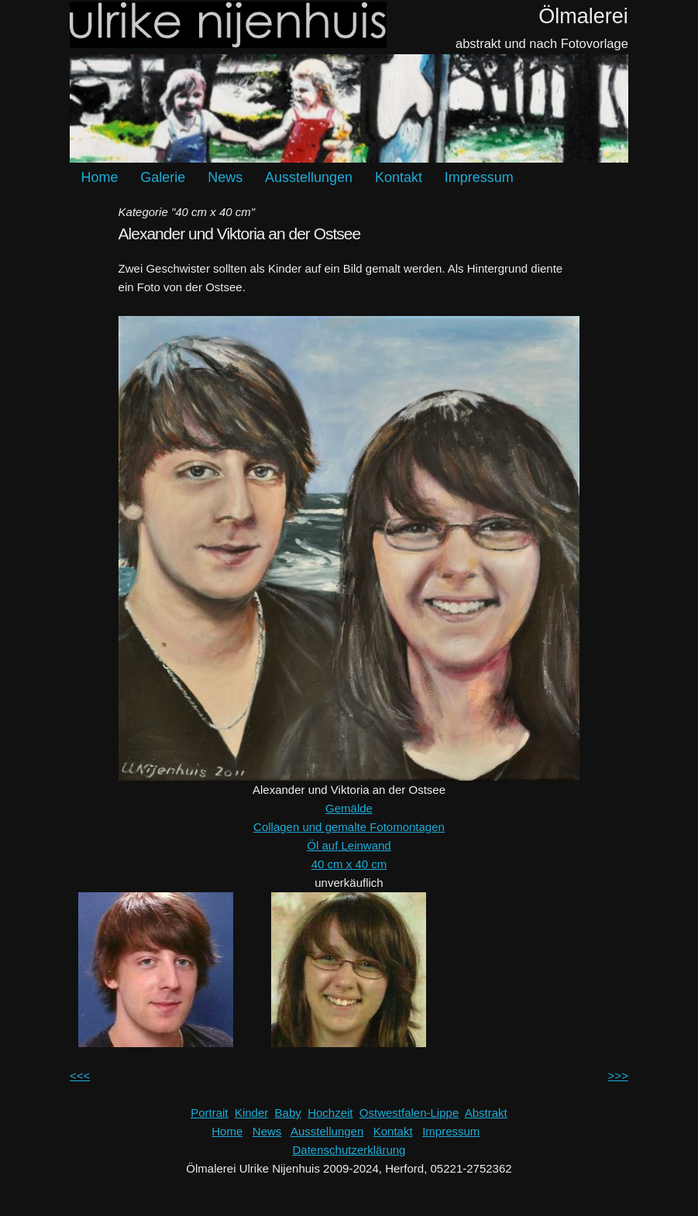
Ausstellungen (308, 177)
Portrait (209, 1112)
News (225, 177)
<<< (80, 1075)
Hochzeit (330, 1112)
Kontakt (398, 177)
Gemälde (349, 808)
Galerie (162, 177)
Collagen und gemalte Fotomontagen (349, 826)
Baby (288, 1112)
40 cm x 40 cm (349, 864)
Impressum (479, 177)
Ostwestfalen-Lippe (409, 1112)
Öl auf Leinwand (348, 845)
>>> (618, 1075)
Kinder (251, 1112)
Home (100, 177)
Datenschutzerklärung (349, 1149)
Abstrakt (486, 1112)
